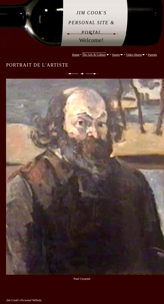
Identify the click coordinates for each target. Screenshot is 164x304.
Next (92, 74)
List (82, 74)
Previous (72, 74)
